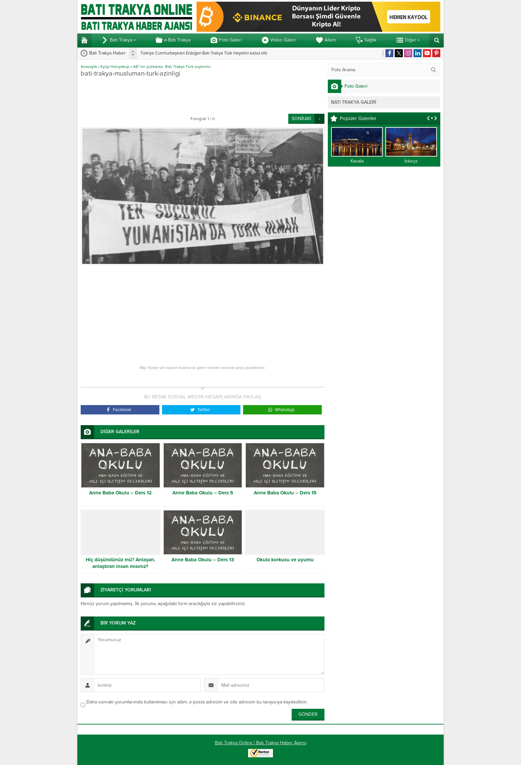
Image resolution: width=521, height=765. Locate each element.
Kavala (357, 161)
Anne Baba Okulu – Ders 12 (120, 493)
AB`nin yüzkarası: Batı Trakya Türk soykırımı (172, 66)
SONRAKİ (301, 118)
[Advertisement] (202, 95)
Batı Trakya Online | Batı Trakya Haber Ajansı (260, 743)
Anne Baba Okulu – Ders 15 (285, 493)
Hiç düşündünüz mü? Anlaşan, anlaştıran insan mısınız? (120, 563)
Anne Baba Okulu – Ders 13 (202, 560)
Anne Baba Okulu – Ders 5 (202, 493)
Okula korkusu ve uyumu (285, 560)
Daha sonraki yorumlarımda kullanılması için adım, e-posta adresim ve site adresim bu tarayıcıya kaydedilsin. (197, 702)
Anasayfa (89, 66)
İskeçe (411, 161)
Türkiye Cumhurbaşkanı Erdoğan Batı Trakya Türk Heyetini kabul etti (203, 53)
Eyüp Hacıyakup (114, 66)
